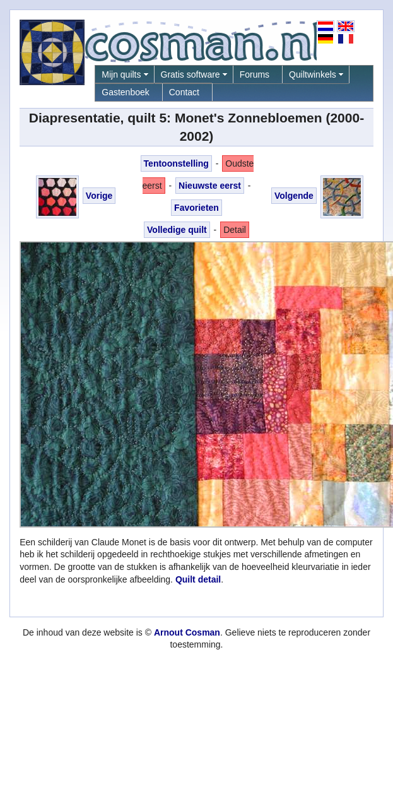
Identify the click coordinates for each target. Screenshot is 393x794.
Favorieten (196, 208)
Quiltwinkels (312, 74)
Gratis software (190, 74)
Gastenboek (126, 92)
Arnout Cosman (187, 632)
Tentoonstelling (176, 163)
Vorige (99, 196)
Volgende (294, 196)
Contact (184, 92)
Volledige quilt (177, 230)
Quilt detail (198, 579)
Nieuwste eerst (210, 186)
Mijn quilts (121, 74)
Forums (254, 74)
